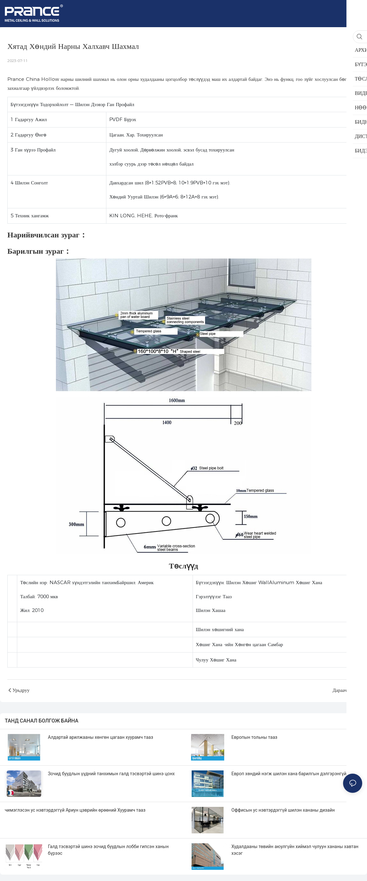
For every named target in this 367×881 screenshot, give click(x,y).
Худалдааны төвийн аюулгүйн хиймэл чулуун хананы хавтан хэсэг (295, 850)
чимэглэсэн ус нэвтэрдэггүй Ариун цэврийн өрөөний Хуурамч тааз (75, 810)
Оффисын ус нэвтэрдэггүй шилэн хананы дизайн (283, 810)
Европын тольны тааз (255, 737)
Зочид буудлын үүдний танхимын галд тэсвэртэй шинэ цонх (111, 773)
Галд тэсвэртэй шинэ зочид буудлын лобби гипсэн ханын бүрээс (108, 850)
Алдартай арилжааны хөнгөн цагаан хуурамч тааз (100, 737)
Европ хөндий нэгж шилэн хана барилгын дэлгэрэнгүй (289, 773)
